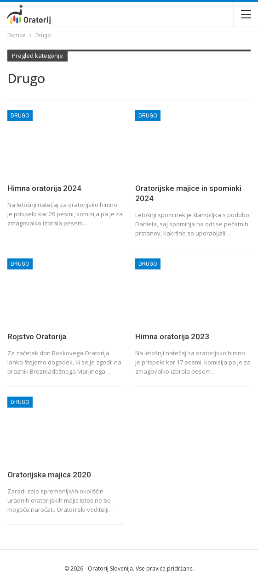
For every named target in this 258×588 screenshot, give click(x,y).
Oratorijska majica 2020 (49, 474)
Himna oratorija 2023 (172, 336)
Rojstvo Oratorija (36, 336)
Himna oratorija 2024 (44, 188)
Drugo (20, 115)
